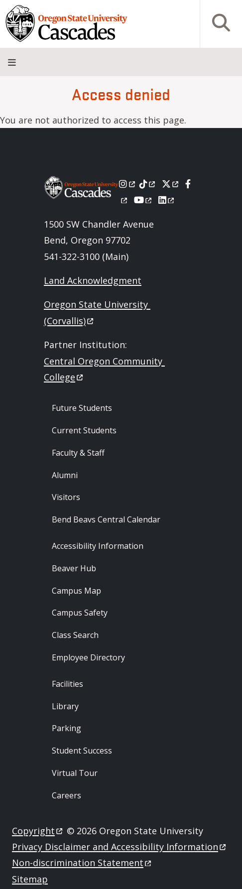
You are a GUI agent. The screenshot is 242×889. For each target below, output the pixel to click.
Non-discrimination (82, 863)
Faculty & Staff (78, 452)
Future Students (82, 407)
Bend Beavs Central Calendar (106, 519)
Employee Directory (88, 657)
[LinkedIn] (167, 200)
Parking (66, 728)
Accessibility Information (97, 545)
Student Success (82, 750)
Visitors (66, 497)
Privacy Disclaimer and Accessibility (120, 847)
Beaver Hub (74, 568)
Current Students (84, 430)
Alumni (65, 475)
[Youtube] (143, 200)
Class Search (75, 635)
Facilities (67, 683)
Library (65, 706)
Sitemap (30, 879)
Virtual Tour (75, 772)
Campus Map (76, 590)
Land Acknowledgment (92, 280)
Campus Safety (80, 612)
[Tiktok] (148, 184)
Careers (66, 795)
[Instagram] (127, 184)
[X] (171, 184)
